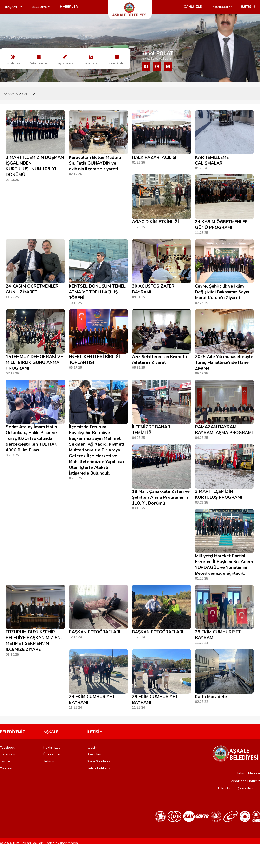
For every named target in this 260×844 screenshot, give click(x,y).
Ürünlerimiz (51, 754)
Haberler (69, 6)
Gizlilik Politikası (99, 768)
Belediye (39, 7)
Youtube (6, 768)
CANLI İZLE (193, 6)
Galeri (27, 94)
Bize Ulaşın (95, 754)
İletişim (248, 6)
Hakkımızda (51, 747)
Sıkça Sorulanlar (99, 761)
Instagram (7, 754)
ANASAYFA (11, 94)
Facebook (7, 747)
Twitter (5, 761)
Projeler (219, 7)
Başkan (12, 7)
